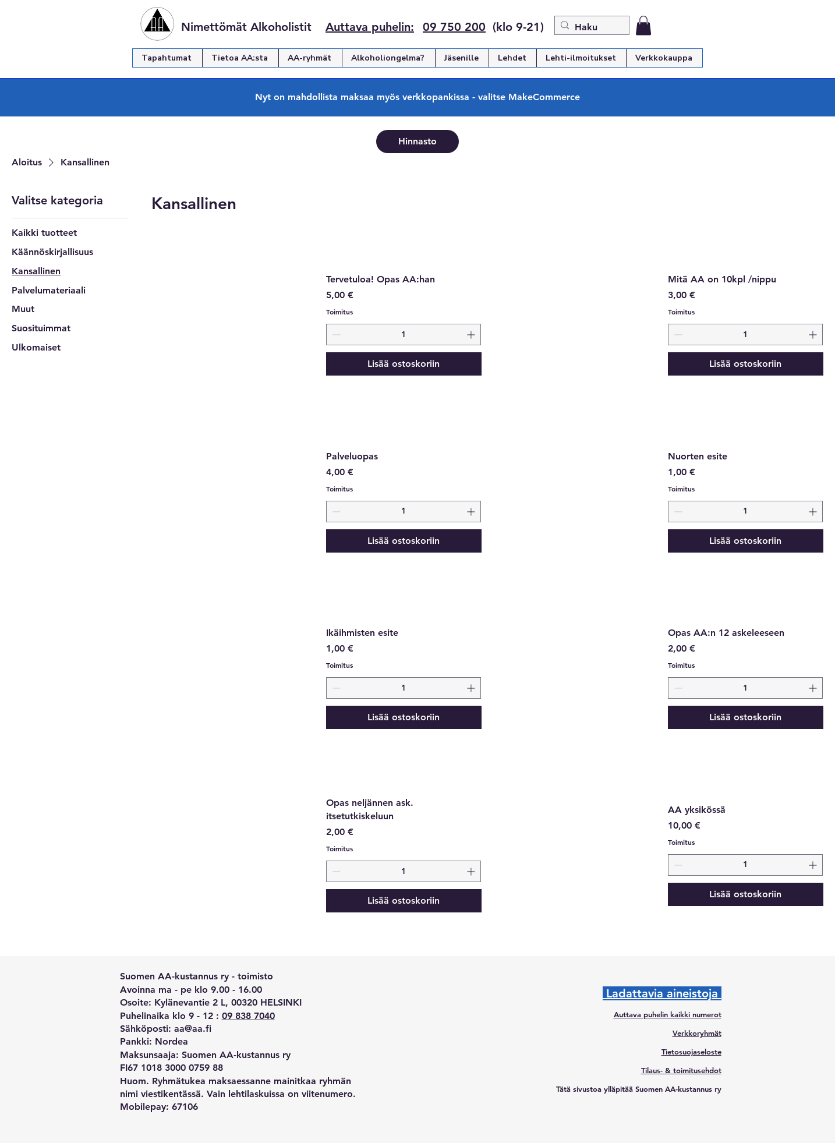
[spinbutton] (403, 334)
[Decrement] (335, 334)
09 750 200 (454, 27)
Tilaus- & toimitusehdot (681, 1070)
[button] (643, 25)
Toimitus (339, 311)
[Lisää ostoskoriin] (404, 364)
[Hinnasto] (417, 141)
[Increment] (472, 334)
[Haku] (589, 27)
